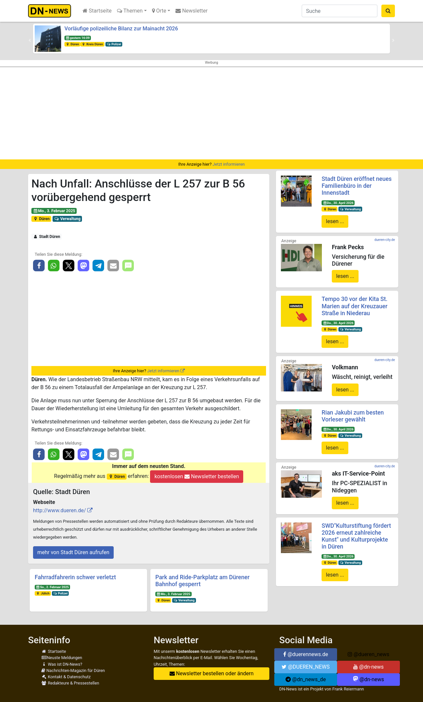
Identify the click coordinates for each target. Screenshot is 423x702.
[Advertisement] (211, 113)
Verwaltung (67, 219)
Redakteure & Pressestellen (70, 683)
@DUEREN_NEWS (305, 667)
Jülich (43, 593)
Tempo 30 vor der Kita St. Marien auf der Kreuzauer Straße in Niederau (354, 306)
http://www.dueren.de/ (59, 510)
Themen (130, 11)
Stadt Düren (46, 236)
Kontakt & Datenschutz (66, 676)
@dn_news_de (306, 679)
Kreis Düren (92, 44)
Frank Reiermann (348, 688)
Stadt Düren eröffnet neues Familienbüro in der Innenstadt (357, 186)
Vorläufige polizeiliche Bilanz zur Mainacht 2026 (121, 28)
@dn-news (368, 667)
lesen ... (335, 221)
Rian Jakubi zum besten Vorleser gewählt (353, 416)
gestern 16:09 (78, 38)
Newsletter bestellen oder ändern (212, 673)
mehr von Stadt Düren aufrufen (73, 552)
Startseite (97, 11)
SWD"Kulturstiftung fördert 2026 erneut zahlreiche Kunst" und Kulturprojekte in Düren (356, 536)
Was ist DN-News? (61, 664)
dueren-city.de (384, 240)
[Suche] (339, 11)
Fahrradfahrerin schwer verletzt (75, 577)
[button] (29, 40)
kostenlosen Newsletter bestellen (196, 476)
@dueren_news (368, 654)
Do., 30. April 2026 (338, 203)
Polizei (114, 44)
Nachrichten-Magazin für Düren (73, 670)
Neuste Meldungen (61, 657)
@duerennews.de (305, 654)
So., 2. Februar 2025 (52, 587)
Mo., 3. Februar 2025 (54, 211)
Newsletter (191, 11)
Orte (159, 11)
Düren (72, 44)
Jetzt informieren (228, 164)
